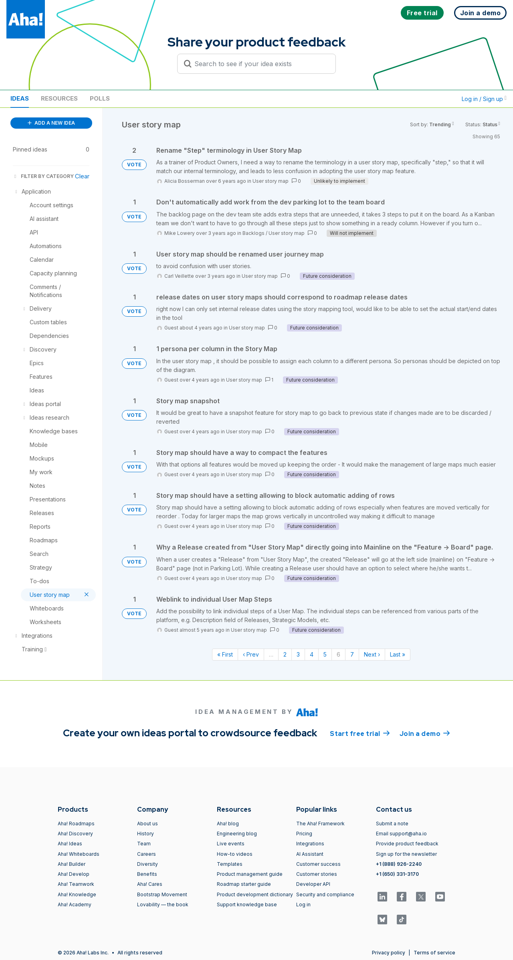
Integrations (310, 844)
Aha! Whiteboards (78, 854)
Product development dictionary (255, 894)
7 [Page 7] (352, 654)
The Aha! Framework (320, 824)
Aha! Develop (73, 874)
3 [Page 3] (298, 654)
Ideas (19, 98)
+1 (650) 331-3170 (397, 874)
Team (144, 844)
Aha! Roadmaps (76, 824)
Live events (230, 844)
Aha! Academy (74, 904)
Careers (146, 854)
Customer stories (316, 874)
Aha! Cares (149, 884)
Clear (82, 176)
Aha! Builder (71, 864)
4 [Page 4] (311, 654)
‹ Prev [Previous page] (251, 654)
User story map (270, 181)
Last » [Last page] (397, 654)
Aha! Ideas (70, 844)
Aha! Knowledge (77, 894)
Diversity (147, 864)
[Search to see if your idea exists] (260, 64)
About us (147, 824)
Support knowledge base (247, 904)
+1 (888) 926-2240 (399, 864)
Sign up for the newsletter (406, 854)
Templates (229, 864)
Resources (59, 98)
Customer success (318, 864)
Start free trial (360, 733)
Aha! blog (228, 824)
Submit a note (392, 824)
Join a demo (425, 733)
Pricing (304, 834)
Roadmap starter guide (244, 884)
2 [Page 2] (285, 654)
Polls (100, 98)
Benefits (147, 874)
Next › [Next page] (372, 654)
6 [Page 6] (338, 654)
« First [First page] (225, 654)
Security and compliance (325, 894)
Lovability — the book (162, 904)
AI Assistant (309, 854)
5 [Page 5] (325, 654)
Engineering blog (237, 834)
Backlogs (253, 233)
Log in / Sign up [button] (484, 98)
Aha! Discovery (75, 834)
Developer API (313, 884)
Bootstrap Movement (162, 894)
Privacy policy (388, 953)
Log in (303, 904)
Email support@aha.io (401, 834)
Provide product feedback (407, 844)
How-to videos (234, 854)
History (145, 834)
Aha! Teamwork (76, 884)
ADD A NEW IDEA (51, 123)
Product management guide (250, 874)
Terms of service (434, 953)
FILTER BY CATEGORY (43, 176)
